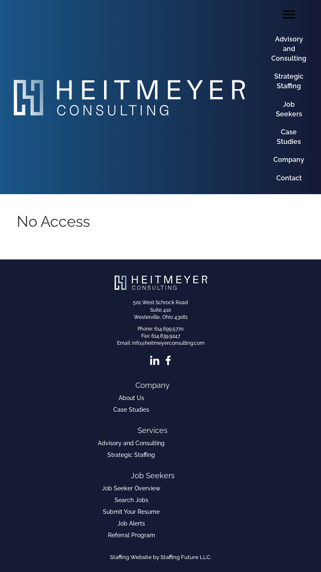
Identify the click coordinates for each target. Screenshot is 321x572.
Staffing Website (131, 557)
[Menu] (288, 15)
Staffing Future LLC (185, 557)
